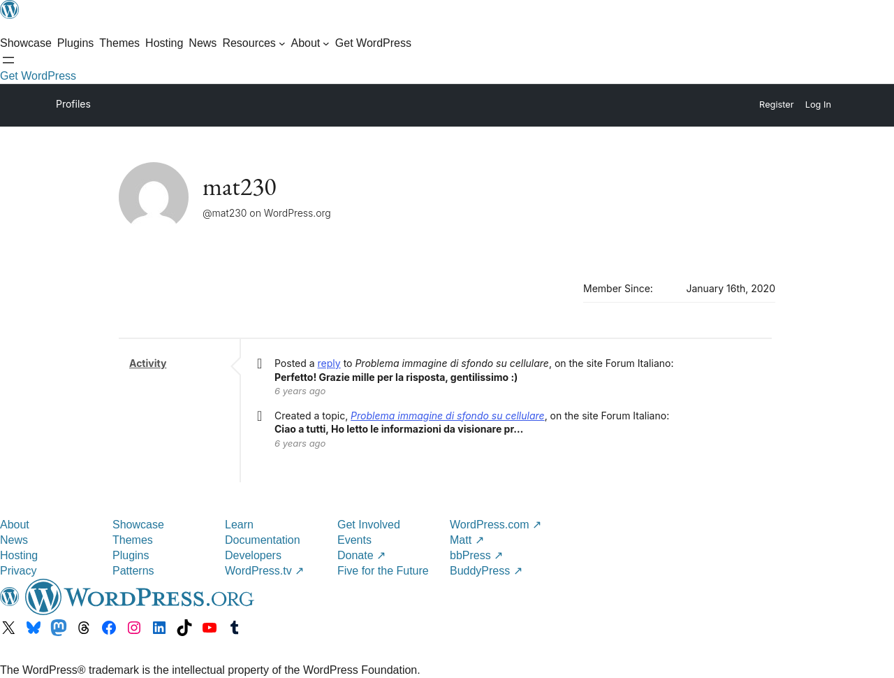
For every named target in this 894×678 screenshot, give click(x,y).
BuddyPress (486, 571)
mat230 (240, 186)
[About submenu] (310, 43)
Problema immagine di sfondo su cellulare (448, 415)
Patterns (133, 571)
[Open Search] (8, 60)
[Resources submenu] (253, 43)
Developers (253, 555)
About (14, 525)
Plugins (130, 555)
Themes (132, 540)
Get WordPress (38, 76)
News (14, 540)
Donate (361, 555)
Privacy (18, 571)
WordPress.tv (264, 571)
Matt (467, 540)
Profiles (73, 104)
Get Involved (368, 525)
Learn (239, 525)
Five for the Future (383, 571)
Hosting (19, 555)
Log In (818, 104)
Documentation (262, 540)
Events (354, 540)
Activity (147, 363)
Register (776, 104)
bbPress (476, 555)
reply (329, 363)
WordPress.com (495, 525)
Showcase (138, 525)
